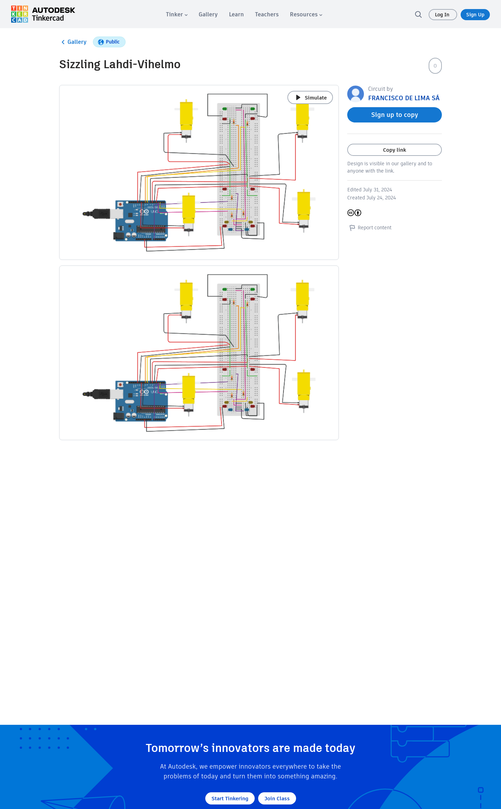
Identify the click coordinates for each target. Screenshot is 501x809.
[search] (418, 14)
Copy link (394, 149)
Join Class (277, 798)
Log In (443, 14)
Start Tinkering (230, 798)
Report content (369, 227)
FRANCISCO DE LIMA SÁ (404, 98)
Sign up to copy (394, 114)
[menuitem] (177, 14)
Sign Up (475, 14)
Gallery (73, 42)
